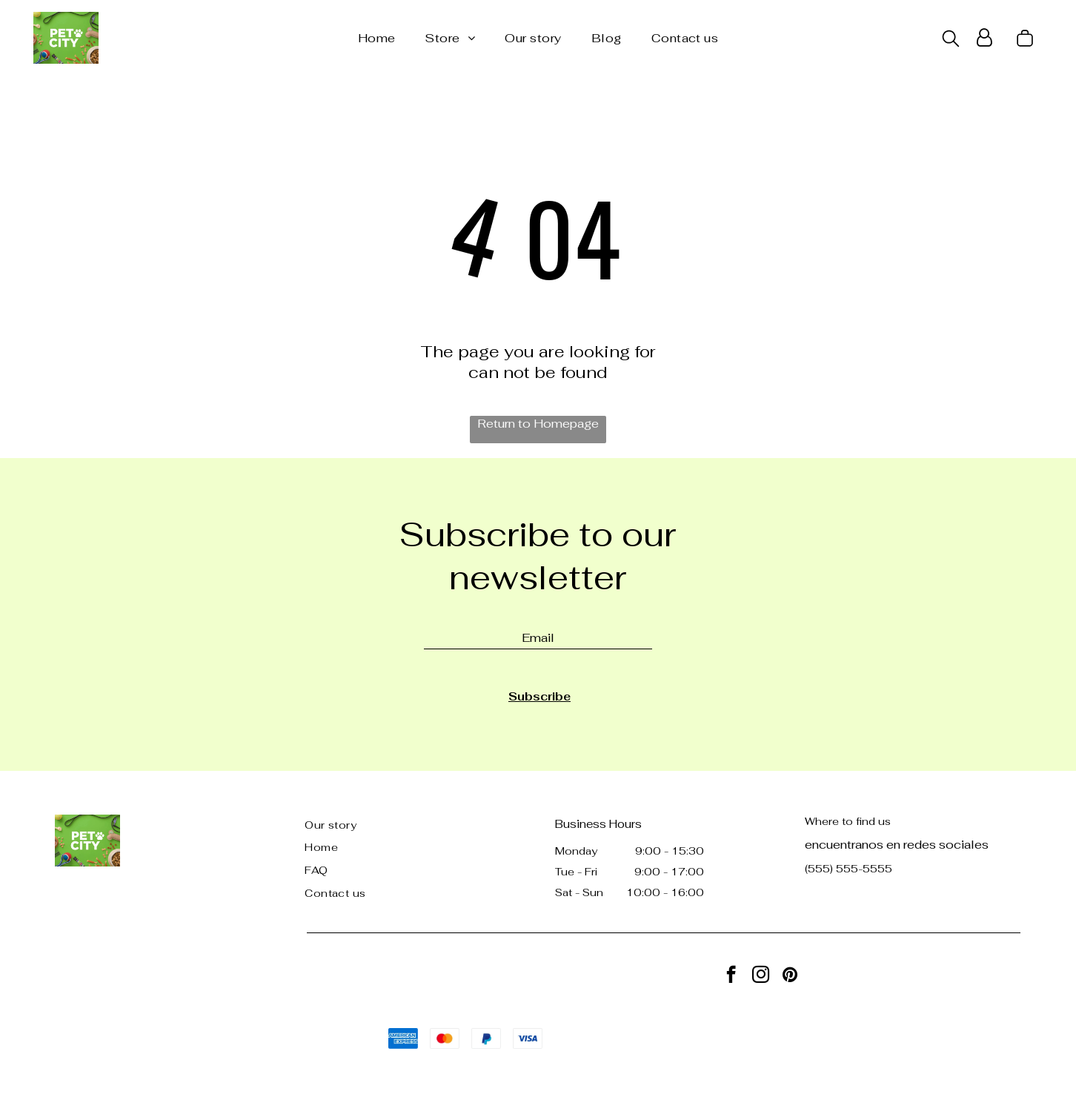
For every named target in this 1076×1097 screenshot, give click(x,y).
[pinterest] (790, 976)
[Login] (984, 37)
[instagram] (761, 976)
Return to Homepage (538, 423)
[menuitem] (377, 38)
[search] (951, 40)
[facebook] (731, 976)
